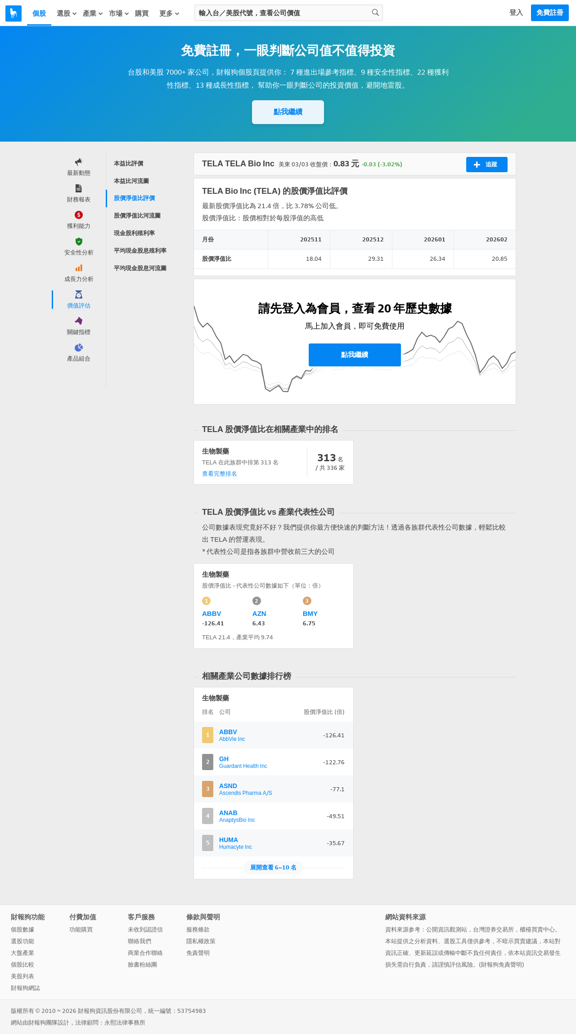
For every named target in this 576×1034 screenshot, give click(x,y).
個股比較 (22, 964)
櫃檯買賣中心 (537, 929)
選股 (67, 13)
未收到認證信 (145, 929)
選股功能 (22, 941)
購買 (141, 13)
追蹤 (485, 164)
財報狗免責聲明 (501, 964)
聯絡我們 (139, 941)
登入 (516, 13)
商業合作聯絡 (145, 952)
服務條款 (198, 929)
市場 (119, 13)
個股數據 (22, 929)
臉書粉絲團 (142, 964)
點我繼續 (288, 111)
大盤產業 (22, 952)
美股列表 (22, 976)
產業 (93, 13)
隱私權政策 (201, 941)
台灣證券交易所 (493, 929)
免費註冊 (549, 13)
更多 (169, 13)
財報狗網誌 (25, 988)
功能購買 (81, 929)
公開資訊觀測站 (446, 929)
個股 (39, 13)
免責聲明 (198, 952)
